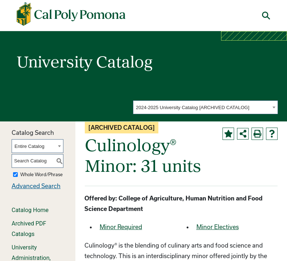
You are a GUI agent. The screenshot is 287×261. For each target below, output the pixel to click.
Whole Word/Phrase (41, 174)
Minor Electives (217, 226)
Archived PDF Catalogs (29, 228)
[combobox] (205, 107)
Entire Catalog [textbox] (29, 146)
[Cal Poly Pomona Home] (71, 14)
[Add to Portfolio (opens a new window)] (228, 134)
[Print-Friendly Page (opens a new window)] (257, 134)
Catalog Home (30, 210)
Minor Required (121, 226)
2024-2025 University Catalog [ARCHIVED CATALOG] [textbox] (192, 107)
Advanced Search (36, 185)
